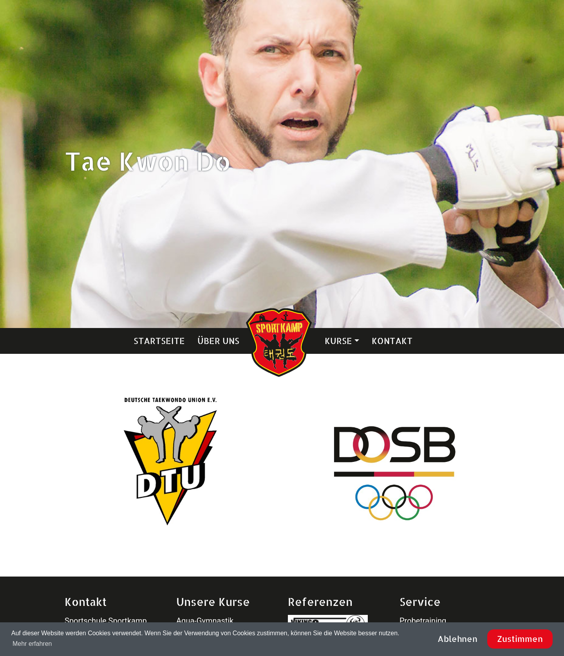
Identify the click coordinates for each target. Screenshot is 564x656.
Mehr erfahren (32, 643)
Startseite (159, 340)
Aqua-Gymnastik (204, 620)
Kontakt (392, 340)
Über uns (218, 340)
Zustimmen (520, 639)
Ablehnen (457, 639)
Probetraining (423, 620)
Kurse (338, 340)
